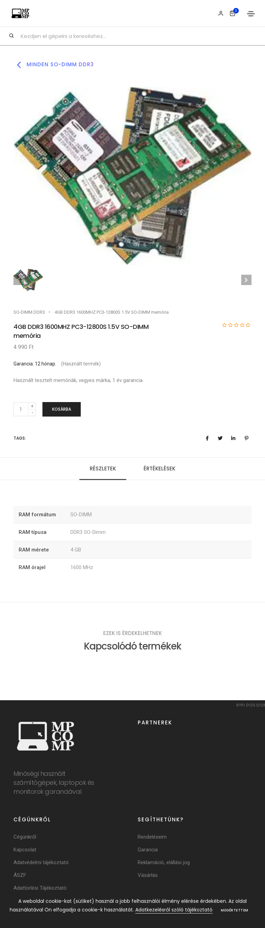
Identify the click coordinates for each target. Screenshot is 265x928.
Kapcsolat (24, 851)
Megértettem (234, 910)
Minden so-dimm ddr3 (53, 64)
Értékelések (159, 469)
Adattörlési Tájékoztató (40, 889)
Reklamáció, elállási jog (164, 863)
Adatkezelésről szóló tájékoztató (174, 909)
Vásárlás (148, 876)
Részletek (103, 469)
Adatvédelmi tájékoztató (41, 863)
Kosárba (61, 409)
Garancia (148, 851)
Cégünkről (24, 838)
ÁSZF (19, 876)
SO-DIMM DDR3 (29, 312)
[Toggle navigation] (251, 13)
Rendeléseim (152, 838)
